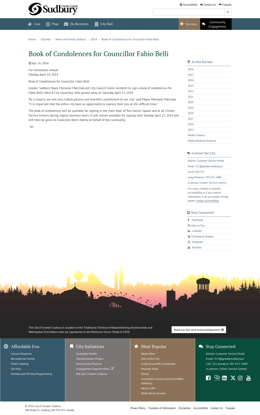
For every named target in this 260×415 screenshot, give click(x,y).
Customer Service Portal (230, 353)
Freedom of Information (162, 408)
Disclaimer (185, 408)
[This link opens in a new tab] (216, 24)
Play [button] (52, 24)
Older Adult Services (153, 393)
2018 (191, 113)
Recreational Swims (23, 358)
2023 (191, 86)
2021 (191, 96)
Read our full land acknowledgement (197, 329)
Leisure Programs (21, 353)
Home (32, 39)
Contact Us (210, 4)
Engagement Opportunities (95, 369)
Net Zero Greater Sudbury (91, 374)
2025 (191, 75)
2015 (191, 129)
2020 (191, 102)
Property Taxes (149, 369)
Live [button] (34, 24)
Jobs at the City (150, 358)
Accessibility (190, 4)
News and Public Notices (71, 39)
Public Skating (20, 363)
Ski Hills (16, 369)
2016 (191, 124)
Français (226, 4)
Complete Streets (86, 353)
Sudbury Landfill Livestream (158, 363)
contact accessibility (207, 200)
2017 (191, 118)
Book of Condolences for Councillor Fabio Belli (130, 39)
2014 (94, 39)
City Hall (46, 39)
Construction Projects (89, 363)
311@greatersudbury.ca (229, 358)
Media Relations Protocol (202, 140)
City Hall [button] (104, 24)
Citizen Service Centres (233, 369)
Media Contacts (196, 135)
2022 (191, 91)
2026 (191, 69)
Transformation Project (89, 358)
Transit (145, 374)
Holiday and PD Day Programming (31, 374)
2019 (191, 107)
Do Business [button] (76, 24)
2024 (191, 80)
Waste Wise (148, 353)
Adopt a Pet (148, 388)
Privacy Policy (138, 408)
